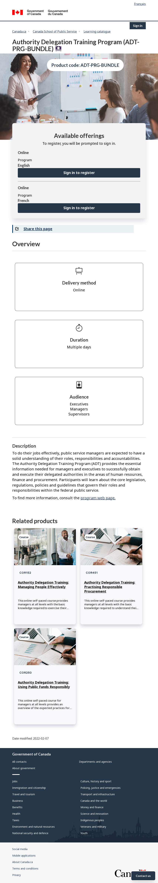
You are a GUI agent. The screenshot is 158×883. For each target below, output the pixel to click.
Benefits (17, 807)
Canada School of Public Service (55, 31)
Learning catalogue (97, 31)
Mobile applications (24, 855)
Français (140, 4)
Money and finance (91, 807)
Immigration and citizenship (29, 788)
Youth (84, 833)
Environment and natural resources (33, 826)
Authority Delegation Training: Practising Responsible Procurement (109, 586)
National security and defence (30, 833)
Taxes (15, 820)
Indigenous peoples (92, 820)
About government (23, 768)
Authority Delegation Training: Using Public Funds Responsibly (44, 684)
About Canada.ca (22, 862)
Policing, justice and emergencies (100, 788)
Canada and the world (93, 800)
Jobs (14, 781)
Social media (19, 849)
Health (16, 813)
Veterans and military (93, 826)
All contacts (19, 761)
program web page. (98, 497)
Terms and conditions (25, 868)
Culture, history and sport (95, 781)
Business (17, 800)
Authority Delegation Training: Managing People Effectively (43, 584)
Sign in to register (79, 172)
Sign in (137, 26)
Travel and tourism (23, 794)
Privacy (16, 875)
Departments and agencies (95, 761)
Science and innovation (94, 813)
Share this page (38, 228)
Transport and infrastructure (97, 794)
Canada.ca (19, 31)
